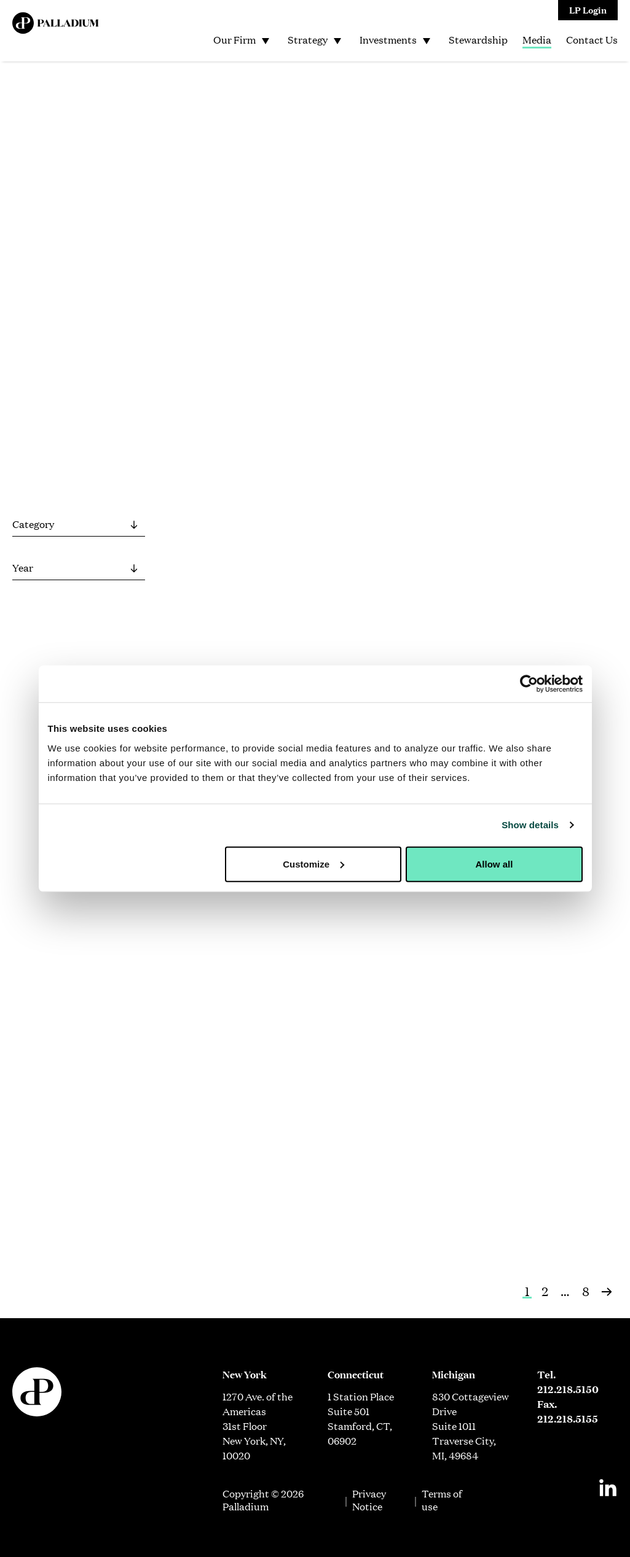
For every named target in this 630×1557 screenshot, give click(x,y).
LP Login (588, 9)
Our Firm (234, 40)
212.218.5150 (568, 1389)
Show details (530, 825)
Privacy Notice (369, 1499)
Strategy (308, 40)
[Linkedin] (608, 1487)
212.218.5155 (567, 1418)
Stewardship (478, 40)
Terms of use (442, 1499)
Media (536, 40)
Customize (313, 863)
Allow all (494, 863)
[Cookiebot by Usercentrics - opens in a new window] (529, 684)
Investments (388, 40)
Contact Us (592, 40)
